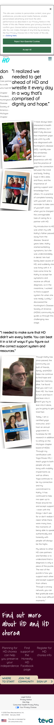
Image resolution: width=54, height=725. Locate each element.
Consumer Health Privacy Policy (26, 705)
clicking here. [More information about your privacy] (11, 35)
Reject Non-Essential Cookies (27, 41)
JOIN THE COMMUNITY (26, 680)
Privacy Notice (26, 699)
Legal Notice (26, 697)
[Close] (50, 9)
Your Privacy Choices (28, 707)
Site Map (25, 702)
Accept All (27, 49)
